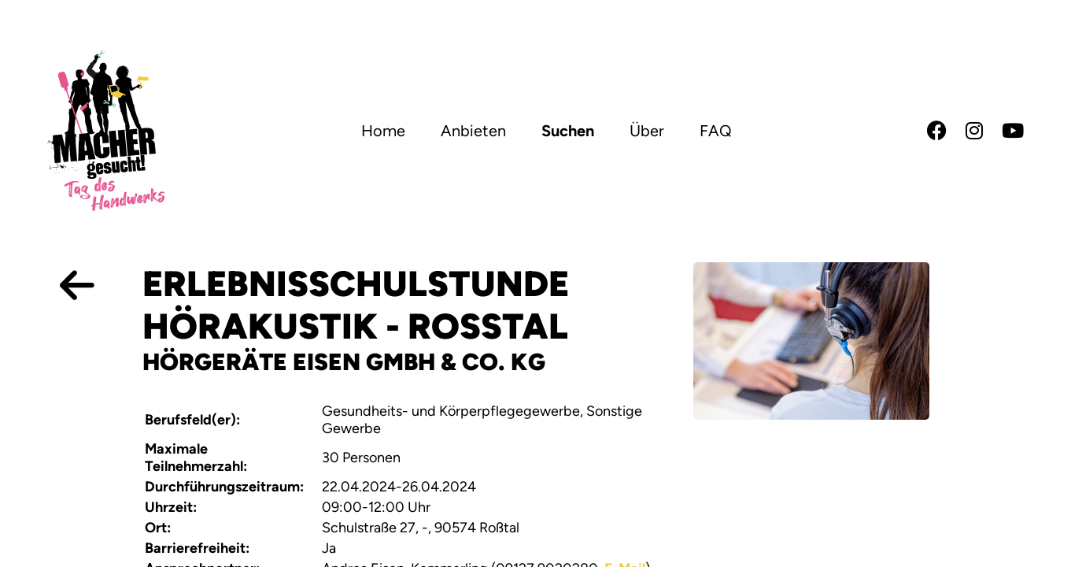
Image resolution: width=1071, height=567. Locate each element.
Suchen (567, 130)
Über (647, 130)
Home (383, 130)
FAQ (716, 130)
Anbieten (473, 130)
